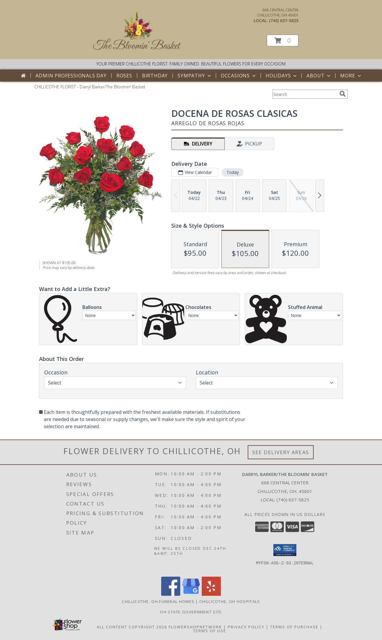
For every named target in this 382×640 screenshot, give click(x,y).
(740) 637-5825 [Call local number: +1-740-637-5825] (283, 20)
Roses (124, 75)
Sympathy (195, 75)
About (319, 75)
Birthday (155, 75)
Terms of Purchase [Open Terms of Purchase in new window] (294, 627)
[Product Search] (305, 94)
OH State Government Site (191, 612)
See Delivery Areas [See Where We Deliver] (280, 452)
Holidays (282, 75)
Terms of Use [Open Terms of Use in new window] (209, 630)
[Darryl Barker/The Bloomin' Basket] (137, 50)
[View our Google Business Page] (191, 594)
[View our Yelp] (211, 594)
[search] (342, 94)
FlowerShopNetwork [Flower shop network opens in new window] (195, 627)
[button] (282, 40)
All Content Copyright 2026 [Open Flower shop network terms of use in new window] (132, 627)
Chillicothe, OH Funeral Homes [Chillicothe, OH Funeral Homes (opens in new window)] (158, 601)
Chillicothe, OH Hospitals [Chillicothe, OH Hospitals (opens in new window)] (229, 601)
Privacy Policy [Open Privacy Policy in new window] (246, 627)
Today (233, 172)
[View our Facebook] (170, 594)
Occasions (239, 75)
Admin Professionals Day (71, 75)
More (351, 75)
